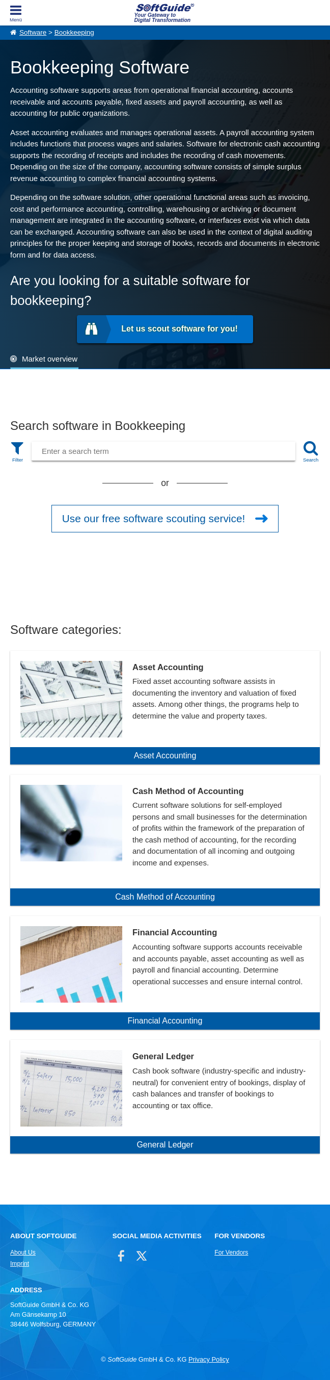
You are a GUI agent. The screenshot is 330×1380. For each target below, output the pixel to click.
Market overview (49, 358)
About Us (23, 1252)
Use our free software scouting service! (153, 518)
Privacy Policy (208, 1359)
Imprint (19, 1263)
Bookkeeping (74, 32)
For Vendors (231, 1252)
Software (32, 32)
